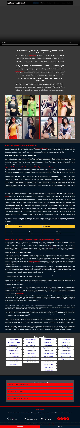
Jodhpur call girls (48, 356)
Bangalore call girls (14, 350)
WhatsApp (60, 426)
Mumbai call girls (31, 361)
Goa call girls (31, 348)
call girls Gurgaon (20, 293)
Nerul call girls (48, 367)
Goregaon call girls (49, 339)
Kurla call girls (31, 353)
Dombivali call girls (31, 345)
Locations (56, 3)
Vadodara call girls (66, 356)
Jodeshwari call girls (48, 353)
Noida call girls (49, 370)
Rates (63, 3)
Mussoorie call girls (48, 361)
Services (49, 3)
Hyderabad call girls (48, 348)
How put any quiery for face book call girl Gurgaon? (17, 398)
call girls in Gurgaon (19, 71)
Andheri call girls (13, 345)
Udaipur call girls (66, 350)
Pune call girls (66, 339)
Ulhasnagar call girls (66, 353)
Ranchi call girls (66, 342)
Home (35, 3)
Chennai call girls (14, 359)
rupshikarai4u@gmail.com (32, 419)
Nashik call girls (48, 364)
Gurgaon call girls (32, 55)
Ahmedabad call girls (14, 342)
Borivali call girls (14, 353)
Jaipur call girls (49, 350)
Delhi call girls (31, 342)
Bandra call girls (14, 348)
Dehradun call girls (31, 339)
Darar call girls (14, 361)
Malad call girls (31, 359)
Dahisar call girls (13, 364)
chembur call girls (14, 356)
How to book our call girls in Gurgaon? (15, 391)
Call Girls (42, 3)
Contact (69, 3)
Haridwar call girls (49, 345)
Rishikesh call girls (66, 345)
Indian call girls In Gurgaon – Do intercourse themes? (17, 384)
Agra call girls (14, 339)
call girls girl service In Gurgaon (52, 246)
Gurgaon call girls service (34, 261)
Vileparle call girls (66, 359)
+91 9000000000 (13, 419)
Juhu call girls (48, 359)
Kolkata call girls (31, 350)
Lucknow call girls (31, 356)
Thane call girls (66, 348)
